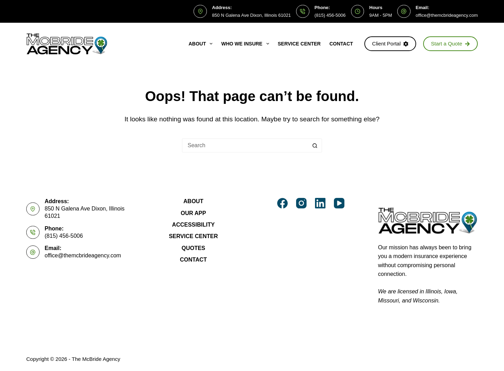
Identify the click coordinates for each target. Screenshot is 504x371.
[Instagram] (301, 203)
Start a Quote (450, 44)
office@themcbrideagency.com (447, 15)
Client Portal (390, 44)
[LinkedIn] (320, 203)
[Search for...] (245, 145)
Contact (341, 44)
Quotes (193, 248)
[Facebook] (282, 203)
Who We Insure (246, 44)
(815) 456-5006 (330, 15)
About (202, 44)
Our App (193, 213)
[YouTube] (339, 203)
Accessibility (193, 225)
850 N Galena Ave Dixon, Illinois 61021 (251, 15)
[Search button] (315, 145)
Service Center (299, 44)
